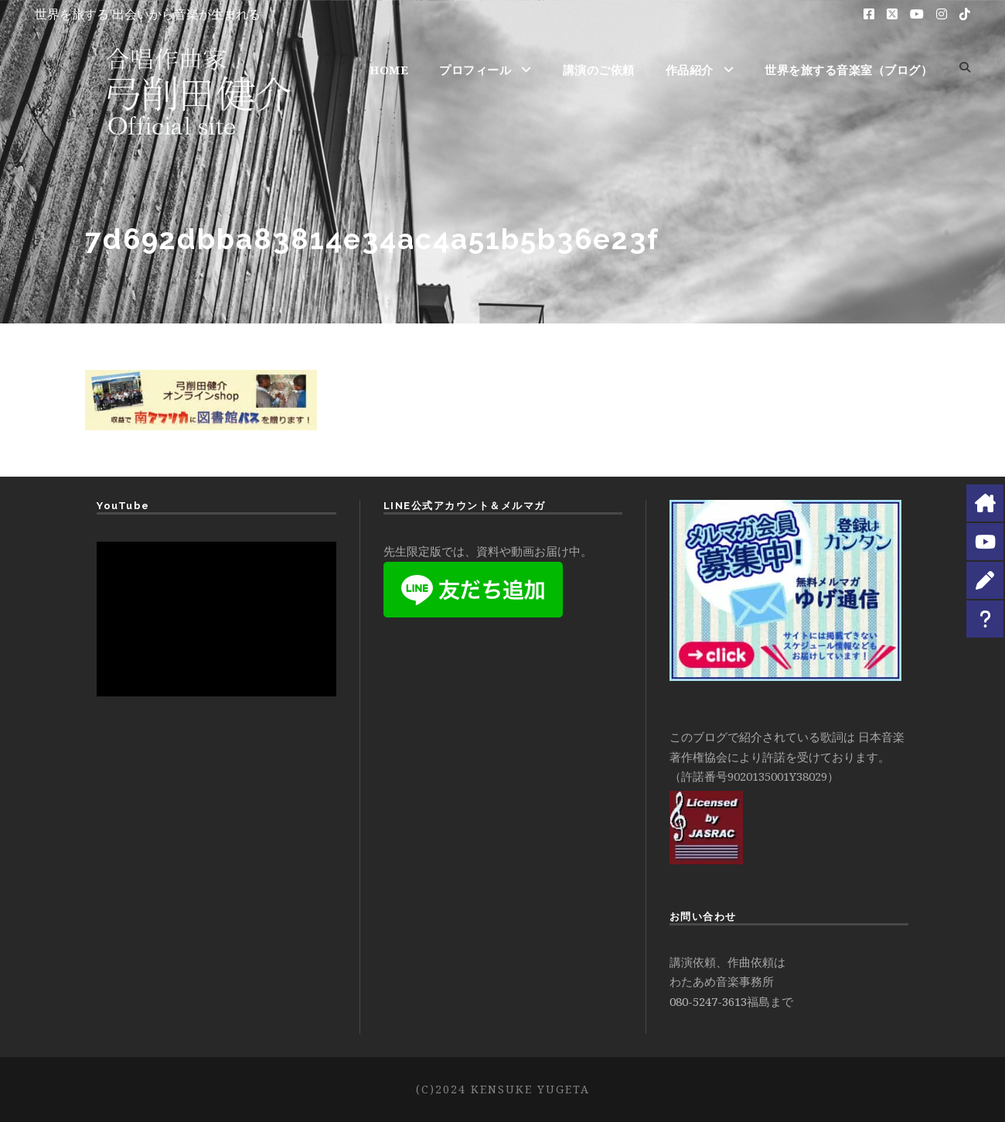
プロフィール (475, 69)
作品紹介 (690, 69)
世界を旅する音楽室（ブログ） (848, 69)
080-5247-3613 (708, 1001)
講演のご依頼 (599, 69)
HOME (389, 69)
